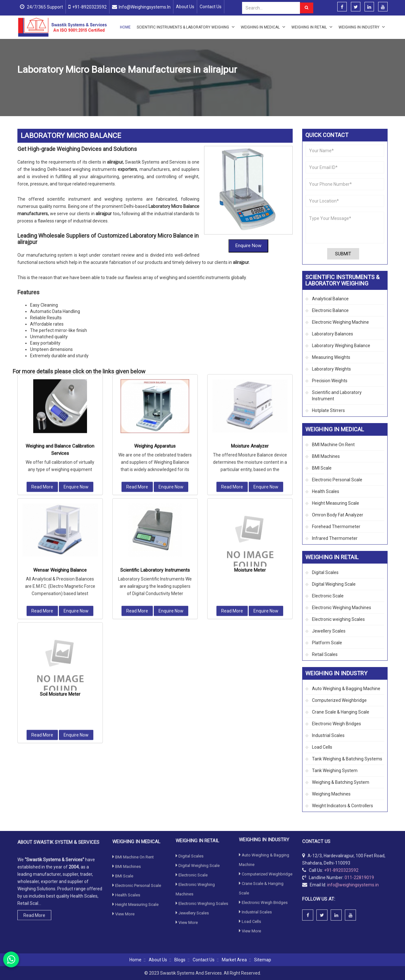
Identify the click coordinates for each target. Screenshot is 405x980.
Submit (343, 253)
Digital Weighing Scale (334, 584)
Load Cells (322, 747)
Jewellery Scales (329, 631)
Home (125, 27)
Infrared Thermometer (335, 538)
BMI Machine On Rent (333, 444)
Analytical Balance (330, 298)
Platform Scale (327, 642)
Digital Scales (325, 572)
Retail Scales (325, 654)
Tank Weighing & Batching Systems (347, 758)
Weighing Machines (331, 793)
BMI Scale (322, 468)
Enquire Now (248, 204)
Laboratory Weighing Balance (159, 84)
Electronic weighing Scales (338, 619)
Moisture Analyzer (250, 293)
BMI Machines (326, 456)
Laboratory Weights (331, 368)
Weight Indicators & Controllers (342, 805)
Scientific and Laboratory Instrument (337, 395)
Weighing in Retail (312, 26)
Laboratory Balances (332, 333)
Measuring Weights (331, 357)
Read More (42, 333)
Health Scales (325, 491)
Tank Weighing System (335, 770)
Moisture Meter (250, 417)
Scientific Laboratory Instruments (155, 417)
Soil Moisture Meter (60, 541)
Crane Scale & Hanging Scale (340, 712)
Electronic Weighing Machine (340, 322)
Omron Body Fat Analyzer (337, 514)
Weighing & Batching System (340, 782)
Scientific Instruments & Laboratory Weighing (186, 26)
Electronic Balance (330, 310)
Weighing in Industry (362, 26)
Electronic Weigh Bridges (336, 723)
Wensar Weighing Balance (60, 417)
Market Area (234, 959)
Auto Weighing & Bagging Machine (346, 688)
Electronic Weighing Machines (341, 607)
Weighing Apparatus (155, 293)
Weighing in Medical (263, 26)
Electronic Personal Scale (337, 479)
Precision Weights (329, 380)
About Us (185, 6)
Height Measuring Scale (335, 503)
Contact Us (210, 6)
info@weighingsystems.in (145, 6)
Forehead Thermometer (336, 526)
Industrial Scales (328, 735)
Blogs (179, 959)
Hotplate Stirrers (328, 410)
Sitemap (262, 959)
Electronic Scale (328, 595)
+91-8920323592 (89, 6)
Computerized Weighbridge (339, 700)
